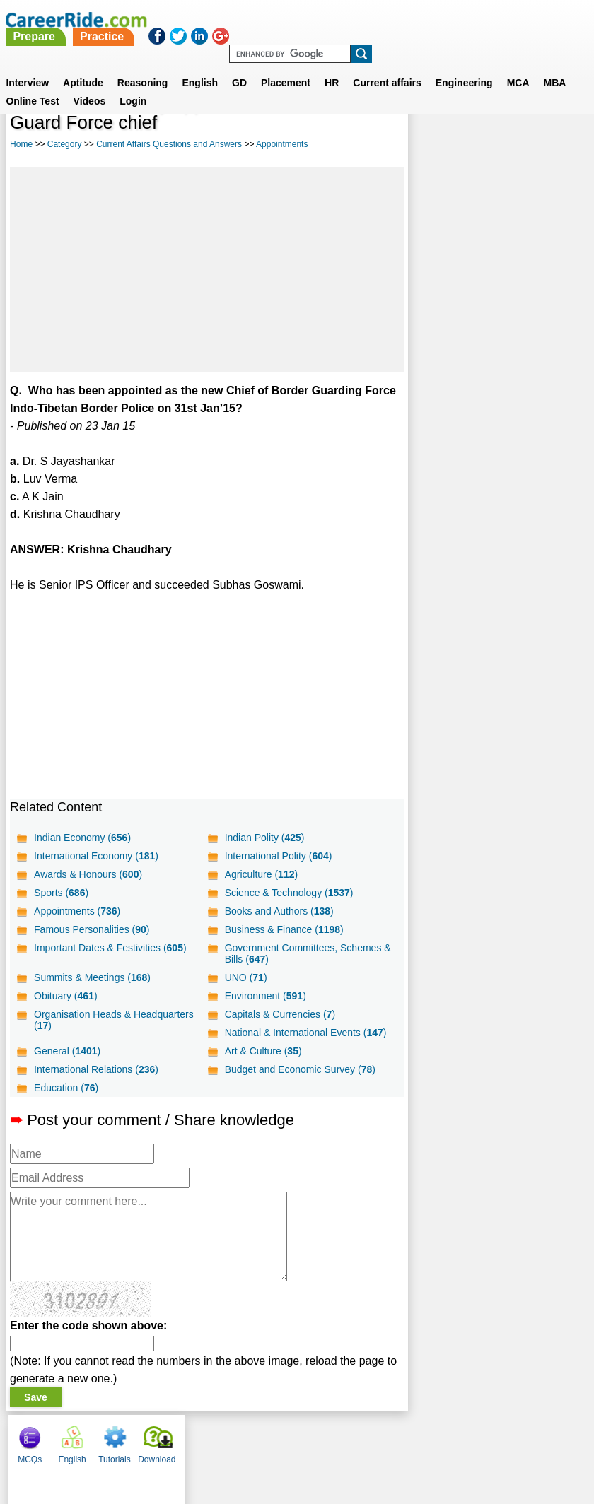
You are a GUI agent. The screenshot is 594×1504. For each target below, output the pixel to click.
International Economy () (96, 856)
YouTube (397, 1438)
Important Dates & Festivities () (110, 947)
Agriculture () (261, 874)
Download (557, 127)
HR (332, 65)
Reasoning (142, 65)
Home (21, 144)
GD (239, 65)
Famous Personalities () (91, 929)
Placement (285, 65)
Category (64, 144)
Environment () (264, 995)
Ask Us (348, 1438)
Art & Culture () (262, 1051)
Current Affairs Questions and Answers (169, 144)
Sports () (61, 892)
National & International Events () (305, 1032)
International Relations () (96, 1069)
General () (67, 1051)
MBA (555, 65)
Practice (320, 19)
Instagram (452, 1438)
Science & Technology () (288, 892)
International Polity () (278, 856)
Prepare (252, 19)
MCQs (430, 127)
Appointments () (77, 911)
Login (133, 84)
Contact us (225, 1438)
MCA (518, 65)
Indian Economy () (82, 837)
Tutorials (515, 127)
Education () (66, 1087)
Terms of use (290, 1438)
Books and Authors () (278, 911)
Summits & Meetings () (92, 977)
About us (168, 1438)
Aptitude (83, 65)
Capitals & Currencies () (279, 1014)
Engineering (464, 65)
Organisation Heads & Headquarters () (114, 1020)
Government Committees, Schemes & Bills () (302, 953)
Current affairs (387, 65)
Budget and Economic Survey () (299, 1069)
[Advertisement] (206, 269)
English (200, 65)
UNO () (245, 977)
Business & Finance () (283, 929)
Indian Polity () (264, 837)
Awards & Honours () (88, 874)
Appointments (282, 144)
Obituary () (66, 995)
